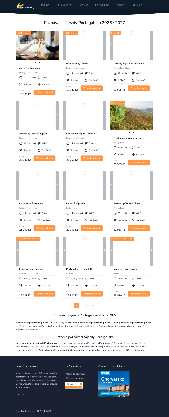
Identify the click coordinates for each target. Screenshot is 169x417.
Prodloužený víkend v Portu (128, 138)
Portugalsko (24, 72)
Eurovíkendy (102, 5)
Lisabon (34, 72)
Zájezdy (45, 5)
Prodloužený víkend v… (79, 63)
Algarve (142, 343)
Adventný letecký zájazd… (34, 133)
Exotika (84, 5)
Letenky (137, 5)
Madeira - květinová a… (126, 269)
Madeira (116, 273)
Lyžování (121, 5)
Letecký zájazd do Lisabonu (128, 63)
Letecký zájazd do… (77, 203)
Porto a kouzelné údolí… (80, 269)
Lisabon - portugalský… (32, 269)
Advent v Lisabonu (29, 68)
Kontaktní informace (74, 378)
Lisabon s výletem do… (32, 203)
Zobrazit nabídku (44, 92)
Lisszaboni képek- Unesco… (81, 133)
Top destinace (64, 5)
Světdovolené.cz (27, 366)
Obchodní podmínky (74, 373)
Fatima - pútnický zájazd (126, 203)
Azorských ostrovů (37, 346)
